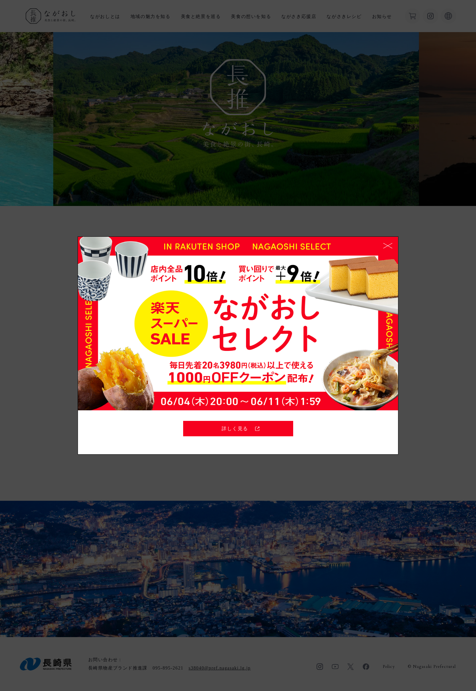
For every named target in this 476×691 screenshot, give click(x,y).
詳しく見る (241, 428)
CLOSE (388, 246)
